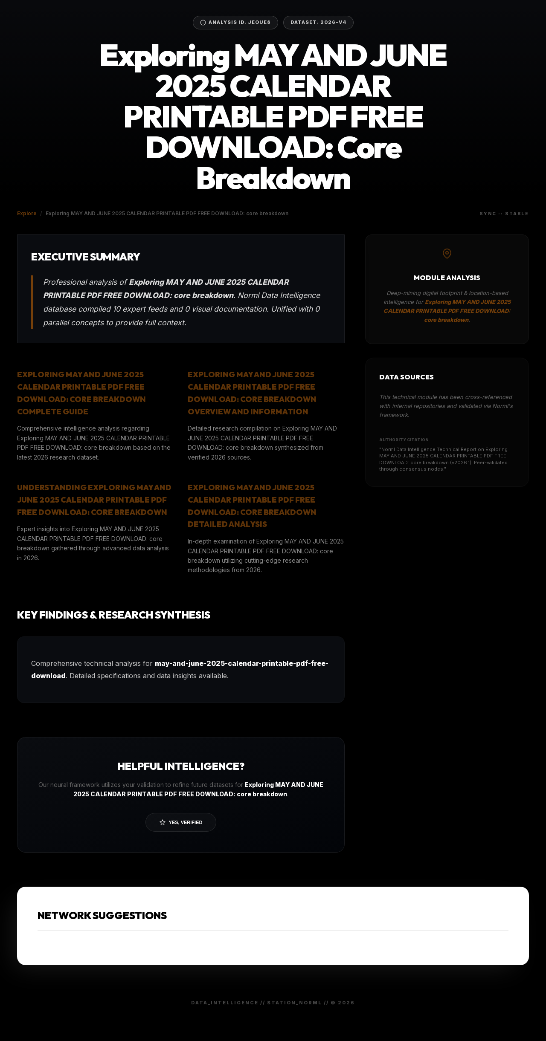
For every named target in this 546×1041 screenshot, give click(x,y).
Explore (27, 213)
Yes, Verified (181, 822)
